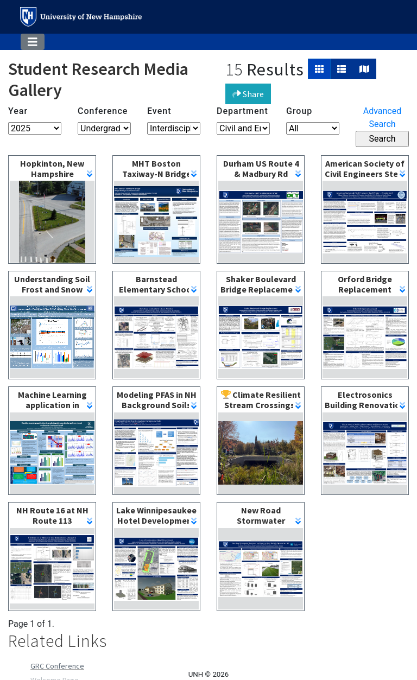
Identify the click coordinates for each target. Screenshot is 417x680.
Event (159, 111)
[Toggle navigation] (33, 42)
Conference (103, 111)
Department (242, 111)
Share (248, 93)
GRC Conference (57, 666)
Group (299, 111)
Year (18, 111)
